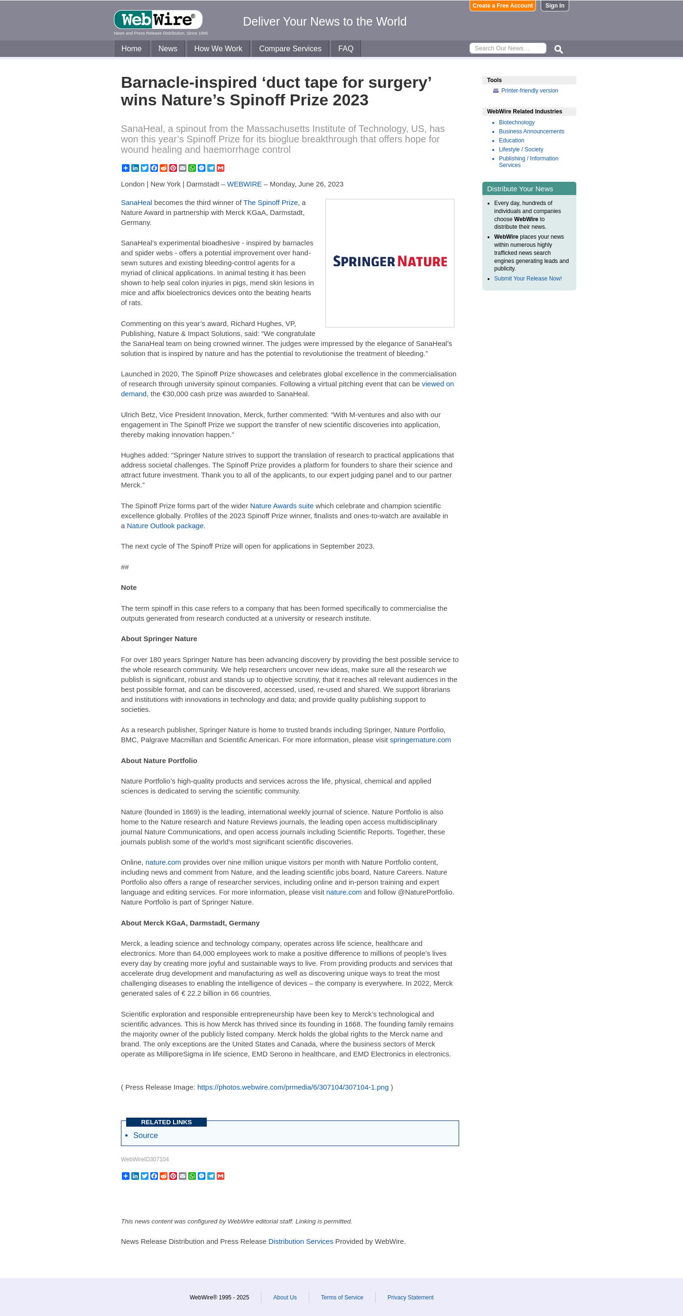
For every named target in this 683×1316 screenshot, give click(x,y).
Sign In (554, 5)
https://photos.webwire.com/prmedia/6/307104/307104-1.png (293, 1087)
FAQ (345, 49)
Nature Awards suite (282, 506)
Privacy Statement (411, 1297)
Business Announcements (531, 131)
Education (511, 140)
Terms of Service (342, 1297)
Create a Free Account (503, 5)
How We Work (218, 49)
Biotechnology (517, 122)
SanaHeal (136, 202)
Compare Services (290, 49)
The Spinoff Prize (270, 202)
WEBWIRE (244, 184)
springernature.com (420, 740)
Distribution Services (300, 1241)
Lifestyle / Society (521, 149)
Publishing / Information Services (528, 161)
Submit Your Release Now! (528, 278)
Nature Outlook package (165, 526)
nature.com (163, 862)
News (167, 49)
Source (145, 1135)
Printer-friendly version (529, 90)
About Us (284, 1297)
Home (131, 49)
